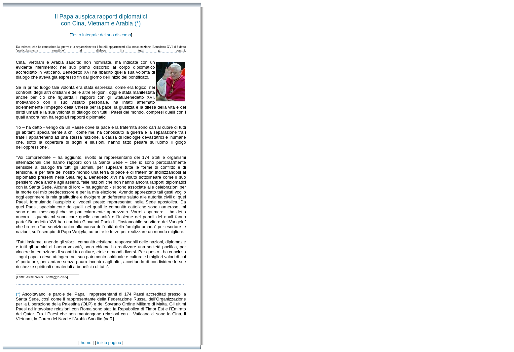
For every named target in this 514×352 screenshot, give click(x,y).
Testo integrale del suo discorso (101, 34)
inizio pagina (109, 342)
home (86, 342)
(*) (137, 23)
